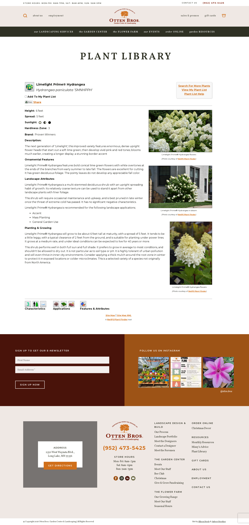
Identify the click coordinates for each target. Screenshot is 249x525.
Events (152, 31)
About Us (38, 15)
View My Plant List (194, 89)
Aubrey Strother (219, 521)
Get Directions (60, 465)
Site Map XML (124, 315)
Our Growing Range (166, 497)
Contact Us (189, 3)
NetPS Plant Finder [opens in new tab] (117, 319)
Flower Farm (125, 31)
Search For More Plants (194, 85)
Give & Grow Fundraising (169, 483)
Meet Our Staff (162, 469)
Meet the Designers (165, 441)
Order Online (202, 423)
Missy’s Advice (200, 447)
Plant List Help (194, 93)
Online (175, 31)
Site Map (110, 315)
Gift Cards (210, 15)
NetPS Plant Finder (187, 159)
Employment (56, 15)
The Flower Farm (168, 491)
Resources (202, 31)
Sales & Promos (190, 15)
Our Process (161, 432)
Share (37, 102)
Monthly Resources (203, 442)
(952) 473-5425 (213, 3)
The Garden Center (169, 459)
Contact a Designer (165, 446)
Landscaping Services (53, 31)
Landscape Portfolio (165, 437)
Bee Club (159, 474)
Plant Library (199, 451)
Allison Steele (204, 521)
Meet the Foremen (164, 450)
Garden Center (93, 31)
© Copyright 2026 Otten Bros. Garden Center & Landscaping (49, 521)
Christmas (160, 478)
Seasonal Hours (163, 506)
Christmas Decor (201, 428)
